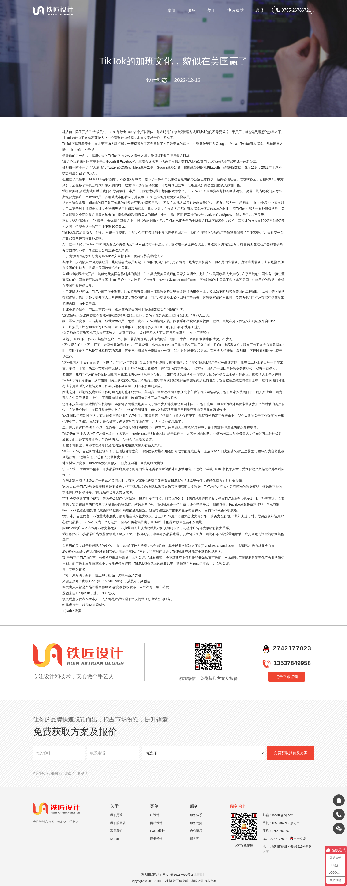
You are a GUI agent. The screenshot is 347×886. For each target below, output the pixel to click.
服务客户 (196, 838)
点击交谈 (298, 838)
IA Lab (114, 838)
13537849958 (292, 663)
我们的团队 (118, 823)
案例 (171, 10)
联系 (259, 10)
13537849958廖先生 (286, 823)
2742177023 (292, 648)
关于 (211, 10)
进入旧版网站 (150, 874)
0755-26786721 (293, 9)
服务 (191, 10)
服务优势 (196, 823)
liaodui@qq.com (283, 815)
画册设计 (156, 838)
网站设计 (156, 823)
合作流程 (196, 830)
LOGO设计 (157, 830)
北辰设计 (200, 874)
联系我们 (116, 830)
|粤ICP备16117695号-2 (178, 874)
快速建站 (235, 10)
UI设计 (154, 815)
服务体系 (196, 815)
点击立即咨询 (286, 677)
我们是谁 (116, 815)
